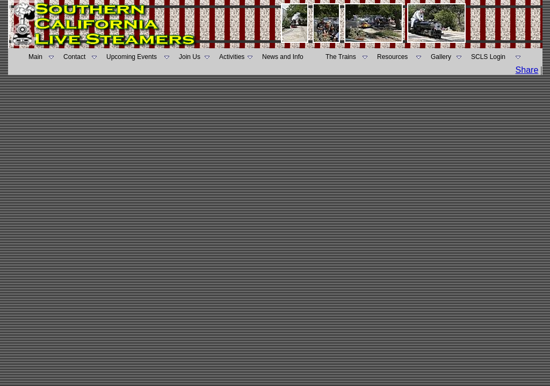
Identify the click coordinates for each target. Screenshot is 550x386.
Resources (392, 57)
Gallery (441, 57)
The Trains (340, 57)
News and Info (282, 57)
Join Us (189, 57)
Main (35, 57)
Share (527, 70)
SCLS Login (488, 57)
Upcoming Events (131, 57)
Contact (74, 57)
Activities (231, 57)
